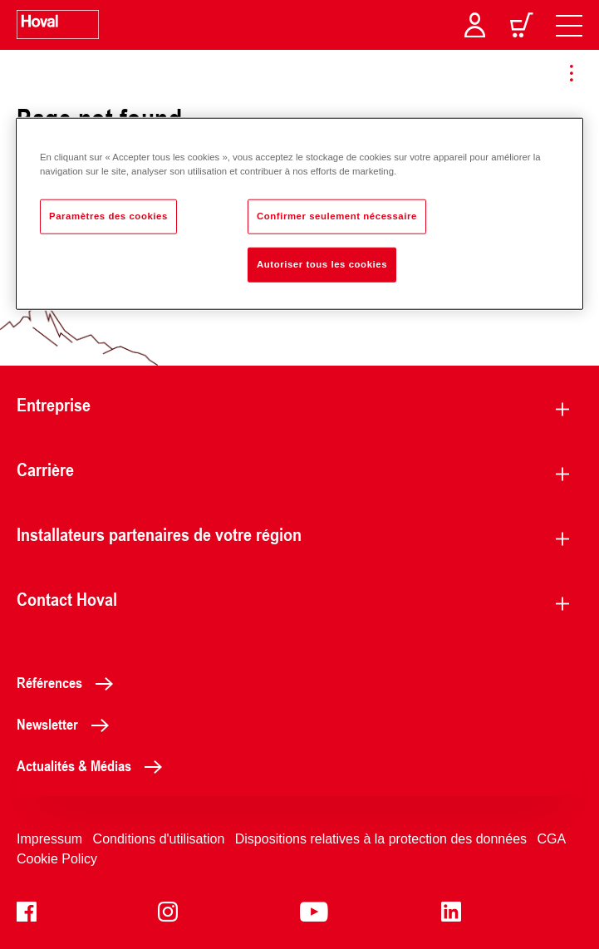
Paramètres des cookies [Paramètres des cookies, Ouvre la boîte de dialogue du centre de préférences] (108, 216)
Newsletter (67, 724)
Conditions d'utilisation (159, 839)
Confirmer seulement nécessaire (337, 216)
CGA (552, 839)
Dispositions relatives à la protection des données (381, 839)
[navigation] (569, 25)
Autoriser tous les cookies (322, 264)
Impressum (49, 839)
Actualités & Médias (94, 765)
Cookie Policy (57, 859)
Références (69, 682)
